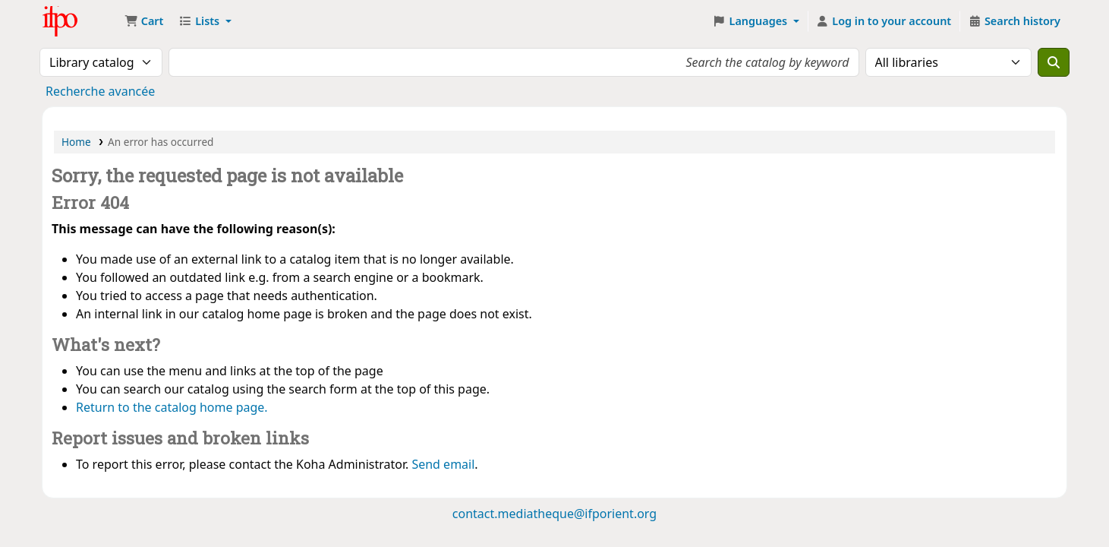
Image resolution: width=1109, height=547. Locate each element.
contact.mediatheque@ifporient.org (554, 513)
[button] (143, 21)
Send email (442, 464)
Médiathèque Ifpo (80, 21)
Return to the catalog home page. (172, 407)
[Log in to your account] (884, 21)
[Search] (1054, 62)
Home (76, 141)
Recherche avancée (100, 91)
